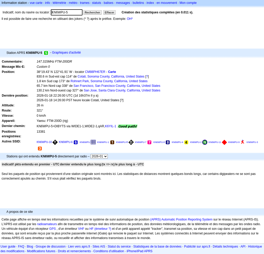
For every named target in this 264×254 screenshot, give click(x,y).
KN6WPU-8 (159, 142)
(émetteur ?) (102, 229)
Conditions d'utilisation (108, 251)
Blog (30, 246)
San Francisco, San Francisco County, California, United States (116, 86)
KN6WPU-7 (140, 142)
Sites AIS (99, 246)
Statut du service (119, 246)
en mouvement (166, 3)
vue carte (36, 3)
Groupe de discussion (50, 246)
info (47, 3)
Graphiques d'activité (66, 52)
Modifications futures (41, 251)
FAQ (21, 246)
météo (73, 3)
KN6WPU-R (122, 142)
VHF (81, 229)
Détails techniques (225, 246)
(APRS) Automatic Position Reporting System (181, 219)
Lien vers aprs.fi (79, 246)
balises (108, 3)
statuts (96, 3)
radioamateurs (47, 224)
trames (84, 3)
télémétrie (59, 3)
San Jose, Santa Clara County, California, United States (122, 90)
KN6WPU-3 (252, 142)
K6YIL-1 (110, 126)
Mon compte (188, 3)
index (150, 3)
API (243, 246)
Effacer (109, 12)
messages (123, 3)
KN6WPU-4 (177, 142)
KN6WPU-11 (215, 142)
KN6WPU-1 (103, 142)
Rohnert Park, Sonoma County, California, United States (109, 81)
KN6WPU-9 (234, 142)
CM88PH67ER (95, 72)
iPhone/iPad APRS (139, 251)
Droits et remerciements (74, 251)
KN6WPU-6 (66, 142)
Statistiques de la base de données (157, 246)
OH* (130, 19)
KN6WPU (85, 142)
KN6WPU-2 (196, 142)
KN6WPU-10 (44, 142)
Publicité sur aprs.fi (197, 246)
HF (91, 229)
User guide (8, 246)
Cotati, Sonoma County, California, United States (111, 76)
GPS (52, 229)
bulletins (138, 3)
